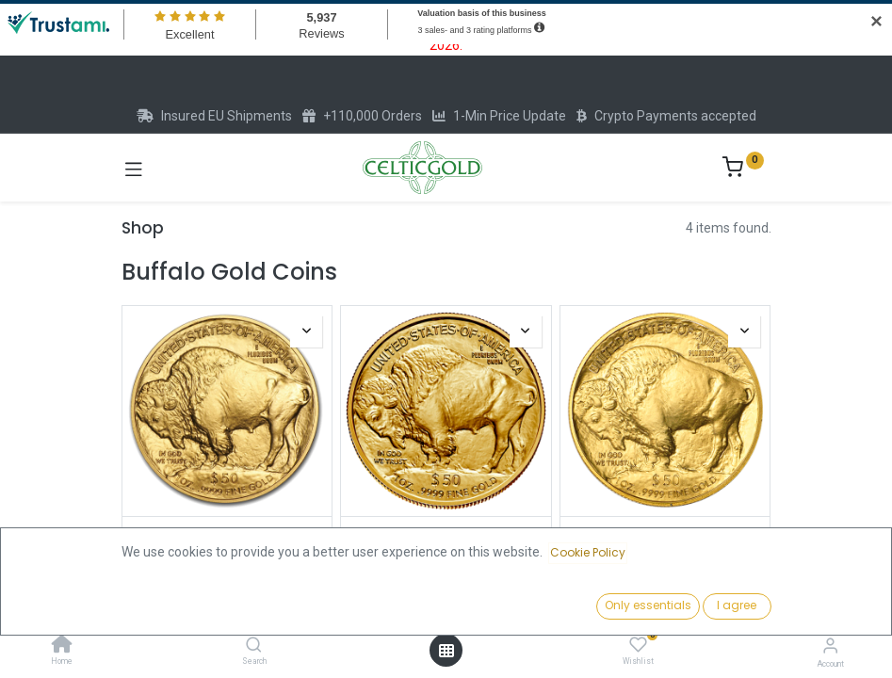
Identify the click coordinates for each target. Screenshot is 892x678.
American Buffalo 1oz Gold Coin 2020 (665, 541)
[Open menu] (446, 650)
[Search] (254, 646)
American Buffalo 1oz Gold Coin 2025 (227, 541)
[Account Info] (830, 645)
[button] (681, 607)
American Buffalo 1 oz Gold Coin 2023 (445, 541)
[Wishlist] (638, 645)
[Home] (62, 646)
